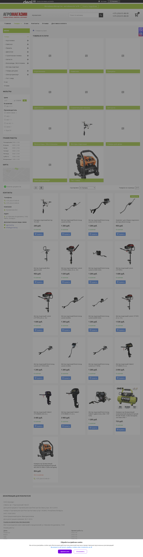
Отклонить (80, 551)
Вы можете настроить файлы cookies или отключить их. (71, 547)
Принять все (65, 551)
